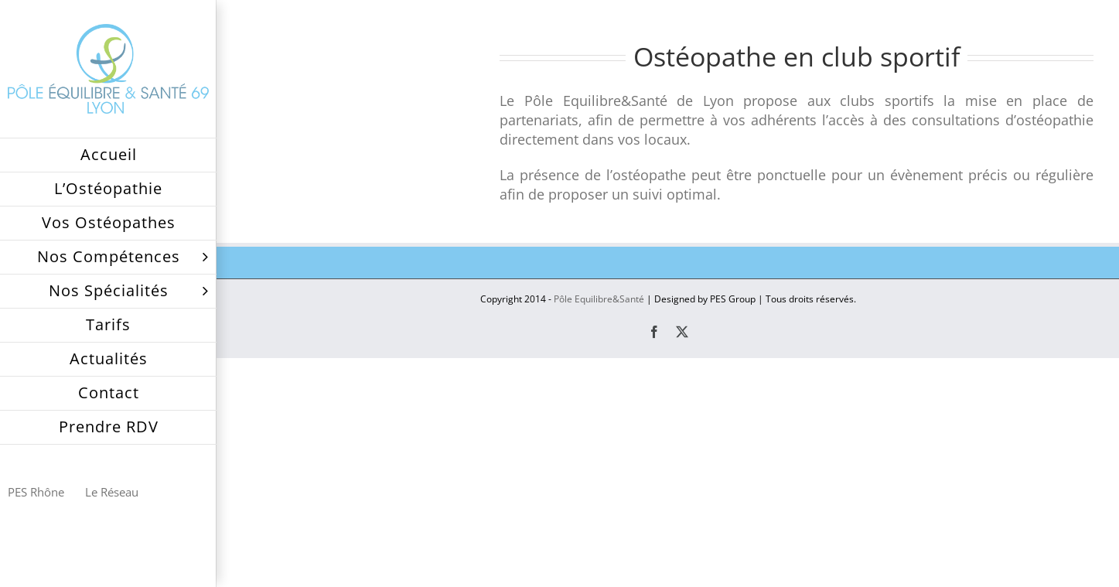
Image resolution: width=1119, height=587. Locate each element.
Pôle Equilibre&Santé (599, 298)
